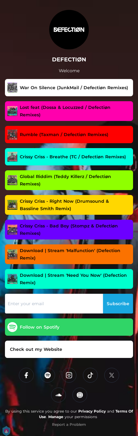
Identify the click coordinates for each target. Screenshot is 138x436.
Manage (55, 416)
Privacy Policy (92, 411)
